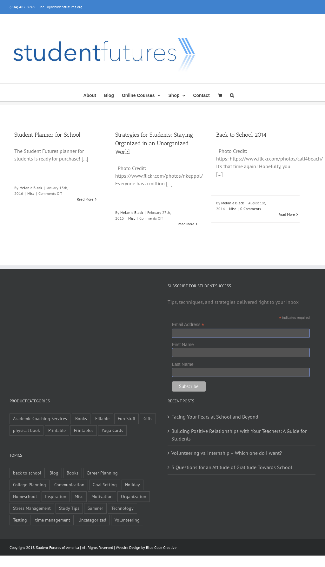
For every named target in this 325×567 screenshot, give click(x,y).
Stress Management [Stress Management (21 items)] (32, 508)
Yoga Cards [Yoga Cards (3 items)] (112, 430)
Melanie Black (30, 187)
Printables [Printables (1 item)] (83, 430)
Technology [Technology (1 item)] (122, 508)
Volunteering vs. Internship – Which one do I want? (226, 453)
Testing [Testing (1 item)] (20, 520)
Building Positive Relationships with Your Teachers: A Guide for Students (239, 435)
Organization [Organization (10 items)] (133, 496)
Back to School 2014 (241, 134)
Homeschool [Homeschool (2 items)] (25, 496)
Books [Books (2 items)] (72, 473)
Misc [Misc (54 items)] (79, 496)
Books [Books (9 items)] (81, 418)
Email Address (188, 325)
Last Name (183, 364)
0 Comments (250, 208)
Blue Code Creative (161, 547)
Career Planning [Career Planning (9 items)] (102, 473)
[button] (232, 94)
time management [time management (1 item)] (52, 520)
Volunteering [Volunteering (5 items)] (127, 520)
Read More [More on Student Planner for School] (85, 199)
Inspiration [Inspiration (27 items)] (55, 496)
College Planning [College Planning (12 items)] (29, 485)
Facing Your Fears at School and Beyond (214, 416)
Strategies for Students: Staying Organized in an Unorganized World (154, 143)
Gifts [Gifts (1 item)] (147, 418)
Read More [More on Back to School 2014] (286, 214)
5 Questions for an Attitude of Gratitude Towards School (231, 467)
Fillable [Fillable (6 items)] (102, 418)
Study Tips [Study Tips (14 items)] (69, 508)
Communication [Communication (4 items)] (69, 485)
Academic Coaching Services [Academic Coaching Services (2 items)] (40, 418)
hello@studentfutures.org (61, 6)
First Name (183, 344)
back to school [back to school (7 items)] (27, 473)
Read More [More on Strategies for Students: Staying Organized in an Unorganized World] (186, 224)
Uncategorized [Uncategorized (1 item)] (92, 520)
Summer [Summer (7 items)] (95, 508)
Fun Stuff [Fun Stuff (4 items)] (126, 418)
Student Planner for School (47, 134)
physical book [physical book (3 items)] (26, 430)
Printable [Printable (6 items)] (57, 430)
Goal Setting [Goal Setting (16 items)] (105, 485)
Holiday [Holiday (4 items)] (132, 485)
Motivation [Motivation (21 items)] (102, 496)
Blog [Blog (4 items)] (54, 473)
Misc (30, 193)
